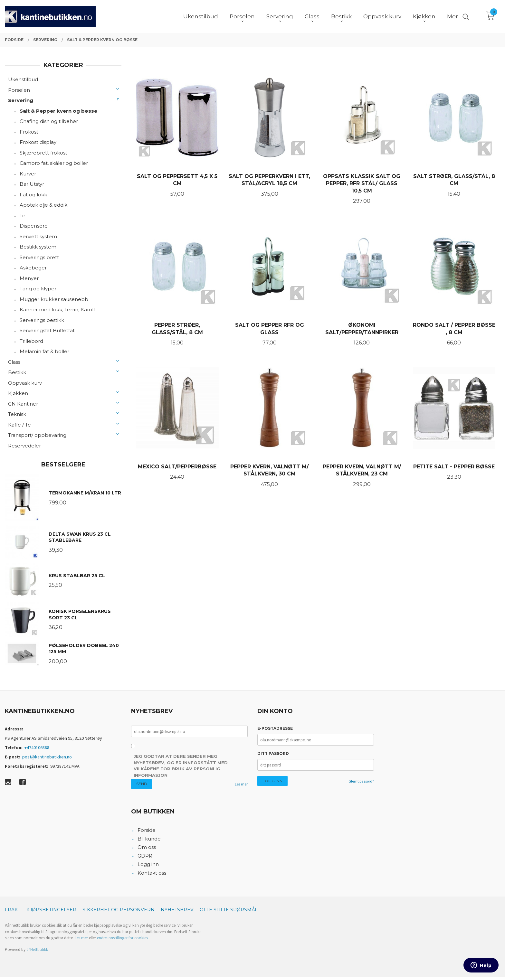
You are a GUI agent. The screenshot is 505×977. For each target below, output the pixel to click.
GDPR (145, 856)
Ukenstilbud (23, 79)
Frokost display (38, 142)
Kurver (28, 174)
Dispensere (34, 226)
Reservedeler (24, 446)
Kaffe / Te (19, 425)
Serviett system (38, 236)
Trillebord (31, 341)
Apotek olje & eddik (43, 205)
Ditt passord (273, 753)
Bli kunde (149, 839)
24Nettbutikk (37, 949)
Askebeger (33, 268)
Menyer (29, 278)
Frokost (29, 132)
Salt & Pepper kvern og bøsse (58, 111)
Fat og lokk (33, 195)
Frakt (12, 910)
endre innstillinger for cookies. (123, 938)
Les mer (241, 784)
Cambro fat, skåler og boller (54, 163)
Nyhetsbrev (177, 910)
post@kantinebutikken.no (47, 757)
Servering (20, 100)
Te (22, 215)
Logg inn (148, 864)
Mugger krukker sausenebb (54, 299)
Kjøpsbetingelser (51, 910)
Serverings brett (39, 257)
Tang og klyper (38, 289)
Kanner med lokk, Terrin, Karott (58, 309)
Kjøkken (18, 393)
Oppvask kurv (25, 383)
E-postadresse (275, 728)
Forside (147, 830)
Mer (452, 16)
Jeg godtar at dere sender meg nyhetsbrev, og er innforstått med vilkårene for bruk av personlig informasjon (181, 766)
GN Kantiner (23, 404)
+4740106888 (36, 747)
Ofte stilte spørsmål (229, 910)
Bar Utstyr (32, 184)
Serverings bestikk (42, 320)
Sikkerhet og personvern (118, 910)
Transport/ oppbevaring (37, 435)
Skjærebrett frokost (43, 153)
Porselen (19, 90)
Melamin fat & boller (44, 351)
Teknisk (17, 414)
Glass (14, 362)
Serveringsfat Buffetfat (47, 330)
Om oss (147, 847)
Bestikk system (38, 247)
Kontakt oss (152, 873)
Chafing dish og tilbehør (49, 121)
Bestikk (17, 372)
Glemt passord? (361, 781)
